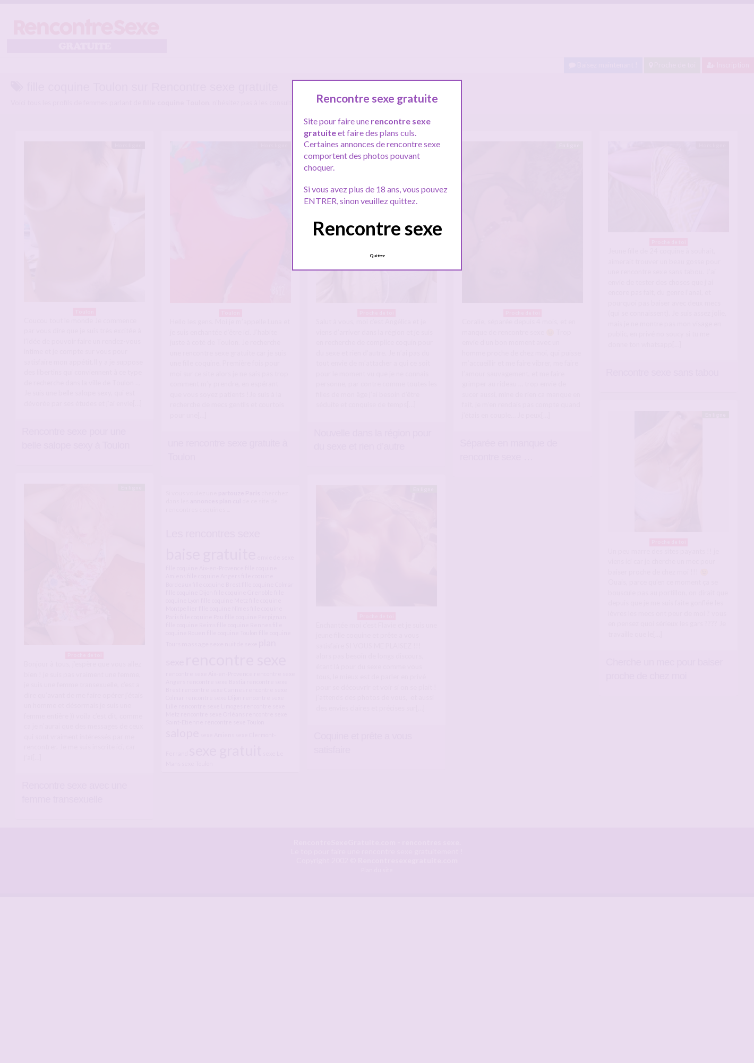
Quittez (377, 255)
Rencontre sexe (377, 228)
